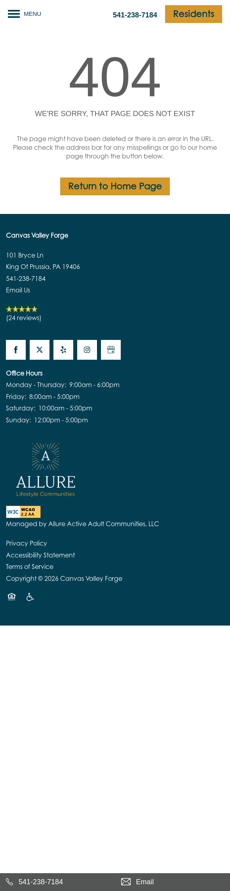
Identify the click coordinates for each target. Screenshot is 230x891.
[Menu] (24, 14)
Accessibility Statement (40, 555)
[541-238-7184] (57, 882)
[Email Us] (172, 882)
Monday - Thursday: (36, 385)
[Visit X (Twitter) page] (39, 350)
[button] (193, 14)
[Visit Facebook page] (16, 350)
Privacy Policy (26, 543)
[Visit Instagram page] (87, 350)
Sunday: (18, 420)
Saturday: (20, 408)
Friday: (16, 397)
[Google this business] (111, 350)
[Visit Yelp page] (63, 350)
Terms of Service (29, 566)
